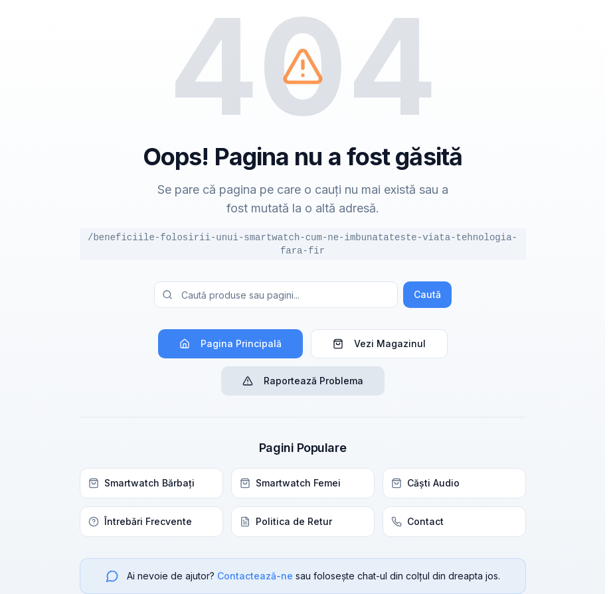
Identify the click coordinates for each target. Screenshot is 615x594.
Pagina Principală (230, 343)
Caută (427, 294)
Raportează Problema (302, 380)
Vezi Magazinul (379, 343)
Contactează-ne (255, 575)
